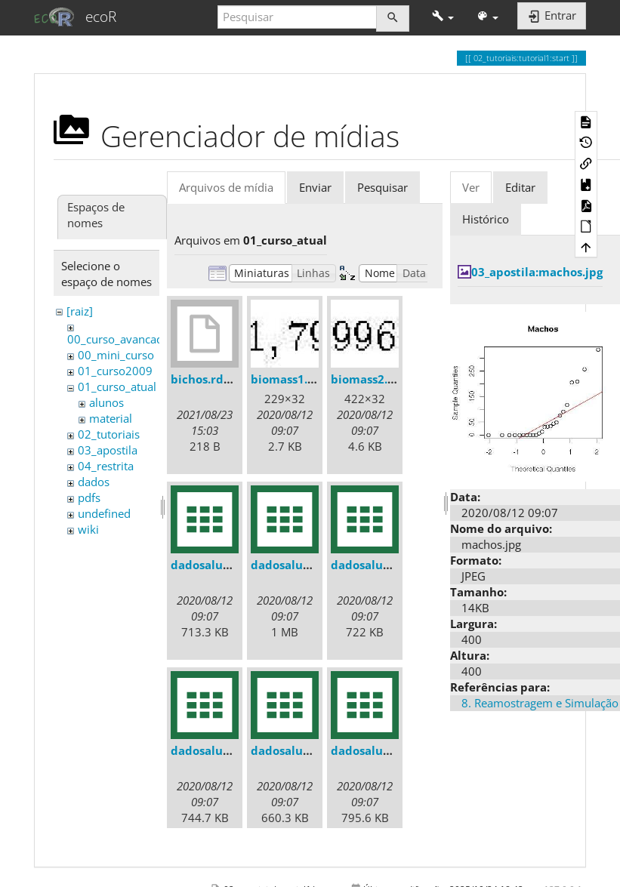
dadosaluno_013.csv (307, 750)
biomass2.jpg (368, 379)
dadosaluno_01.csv (223, 564)
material (110, 418)
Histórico (485, 218)
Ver (471, 187)
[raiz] (79, 311)
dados (94, 481)
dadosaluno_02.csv (383, 750)
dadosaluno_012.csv (227, 750)
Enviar (315, 187)
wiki (88, 529)
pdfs (89, 497)
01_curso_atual (117, 386)
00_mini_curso (116, 354)
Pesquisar (382, 187)
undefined (104, 513)
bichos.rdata (206, 379)
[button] (443, 17)
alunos (106, 402)
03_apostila (107, 449)
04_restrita (106, 465)
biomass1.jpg (288, 379)
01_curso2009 (115, 370)
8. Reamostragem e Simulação (539, 702)
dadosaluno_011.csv (387, 564)
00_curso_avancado (118, 338)
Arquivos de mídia (226, 187)
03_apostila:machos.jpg (537, 271)
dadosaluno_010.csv (307, 564)
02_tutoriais (109, 434)
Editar (520, 187)
